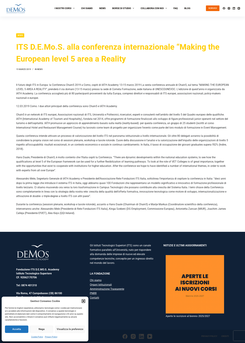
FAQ (175, 8)
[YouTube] (239, 8)
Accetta (16, 329)
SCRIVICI (212, 8)
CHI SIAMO (87, 8)
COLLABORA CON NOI (154, 8)
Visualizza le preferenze (70, 329)
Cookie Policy (37, 337)
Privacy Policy (51, 337)
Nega (42, 329)
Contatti (94, 297)
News (20, 35)
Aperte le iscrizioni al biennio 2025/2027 (188, 316)
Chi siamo (96, 280)
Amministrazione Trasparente (107, 289)
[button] (83, 301)
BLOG (187, 8)
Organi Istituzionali (101, 284)
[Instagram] (229, 8)
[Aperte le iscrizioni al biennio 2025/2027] (195, 284)
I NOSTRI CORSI (65, 8)
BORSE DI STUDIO (124, 8)
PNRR (93, 293)
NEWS (102, 8)
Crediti (225, 336)
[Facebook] (224, 8)
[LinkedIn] (234, 8)
